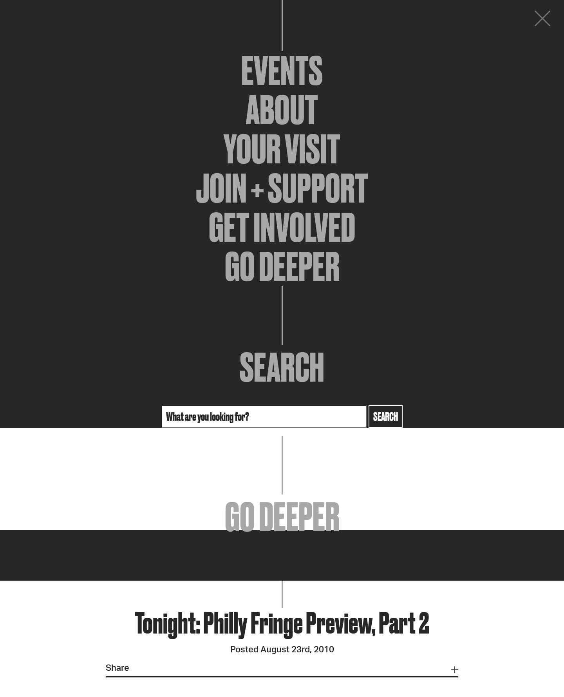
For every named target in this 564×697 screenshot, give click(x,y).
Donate (495, 20)
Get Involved (282, 227)
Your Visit (282, 149)
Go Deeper (282, 266)
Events (282, 70)
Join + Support (282, 188)
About (282, 109)
